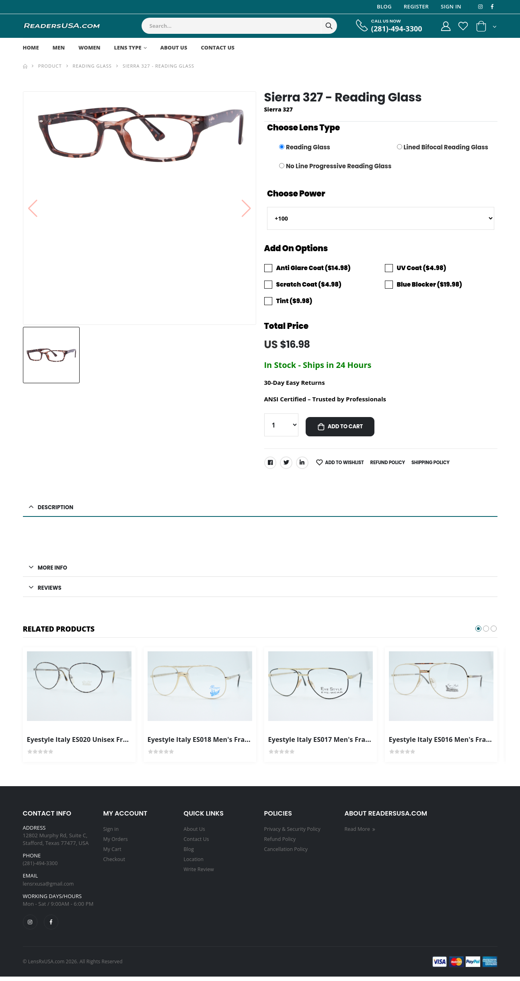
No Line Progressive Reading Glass (338, 166)
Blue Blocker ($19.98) (429, 285)
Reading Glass (92, 66)
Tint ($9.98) (294, 302)
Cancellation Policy (287, 852)
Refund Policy (392, 464)
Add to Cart (347, 429)
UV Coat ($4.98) (421, 269)
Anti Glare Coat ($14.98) (313, 269)
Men (59, 47)
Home (31, 47)
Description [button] (57, 510)
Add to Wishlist (347, 464)
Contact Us (217, 47)
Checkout (114, 862)
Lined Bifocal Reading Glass (445, 147)
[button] (486, 28)
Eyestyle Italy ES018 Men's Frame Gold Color (223, 743)
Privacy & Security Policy (293, 833)
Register (415, 6)
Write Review (200, 872)
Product (50, 66)
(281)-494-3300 (392, 28)
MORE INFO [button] (53, 571)
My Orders (116, 843)
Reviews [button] (50, 591)
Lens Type (128, 47)
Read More (361, 833)
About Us (173, 47)
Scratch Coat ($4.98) (309, 285)
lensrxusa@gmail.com (50, 887)
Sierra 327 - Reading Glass (158, 66)
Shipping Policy (437, 464)
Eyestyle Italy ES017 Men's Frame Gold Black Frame (355, 743)
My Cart (112, 852)
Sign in (111, 833)
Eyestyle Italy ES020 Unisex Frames (86, 743)
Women (89, 47)
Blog (383, 6)
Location (194, 862)
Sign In (450, 6)
